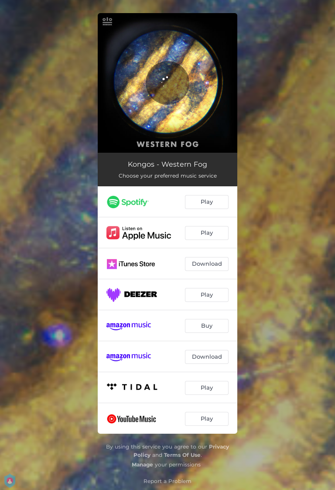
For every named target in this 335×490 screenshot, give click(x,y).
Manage (142, 464)
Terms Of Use (182, 455)
